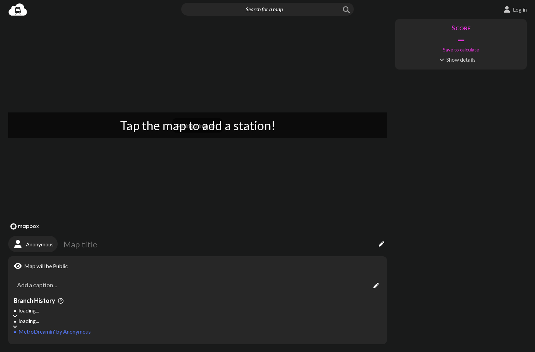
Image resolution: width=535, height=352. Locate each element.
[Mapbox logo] (25, 226)
